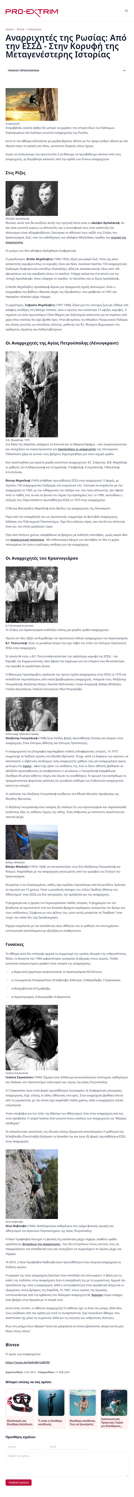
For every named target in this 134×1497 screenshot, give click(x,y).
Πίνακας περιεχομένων (67, 70)
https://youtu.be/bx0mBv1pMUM (28, 1362)
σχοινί (27, 766)
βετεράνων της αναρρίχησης (41, 1244)
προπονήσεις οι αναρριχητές (77, 449)
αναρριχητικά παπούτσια (27, 540)
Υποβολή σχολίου (18, 1482)
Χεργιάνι (97, 1295)
